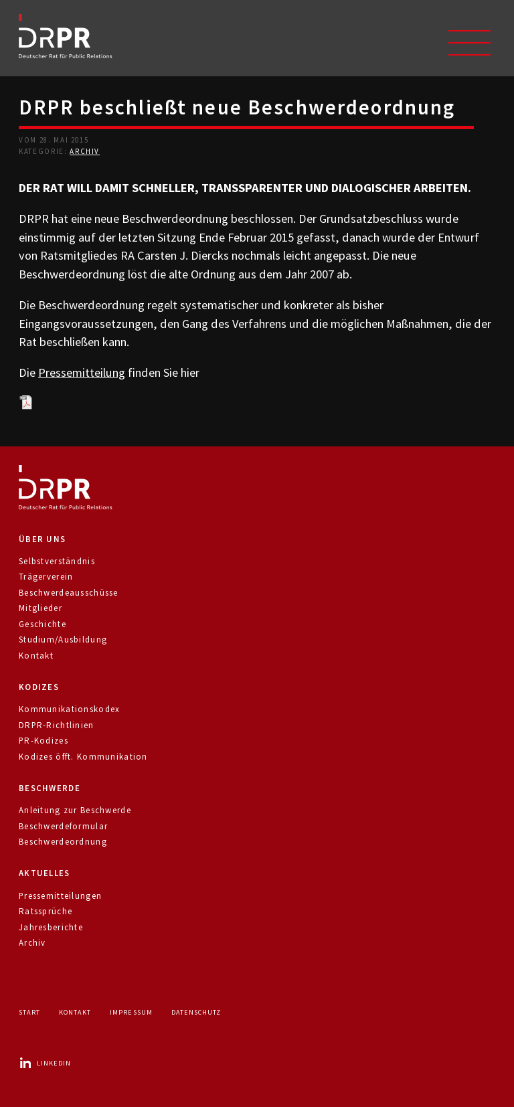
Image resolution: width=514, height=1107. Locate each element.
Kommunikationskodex (69, 709)
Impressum (131, 1012)
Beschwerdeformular (63, 826)
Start (29, 1012)
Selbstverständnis (57, 561)
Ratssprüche (45, 911)
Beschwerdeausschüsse (68, 592)
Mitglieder (40, 608)
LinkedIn (45, 1063)
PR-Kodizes (43, 740)
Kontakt (36, 655)
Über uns (42, 539)
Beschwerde (49, 788)
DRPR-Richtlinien (56, 725)
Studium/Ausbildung (63, 639)
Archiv (85, 151)
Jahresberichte (51, 927)
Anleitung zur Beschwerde (75, 810)
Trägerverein (46, 576)
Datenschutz (196, 1012)
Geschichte (42, 624)
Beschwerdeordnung (63, 841)
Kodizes (39, 687)
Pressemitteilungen (60, 896)
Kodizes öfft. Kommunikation (83, 756)
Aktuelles (44, 873)
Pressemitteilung (81, 372)
